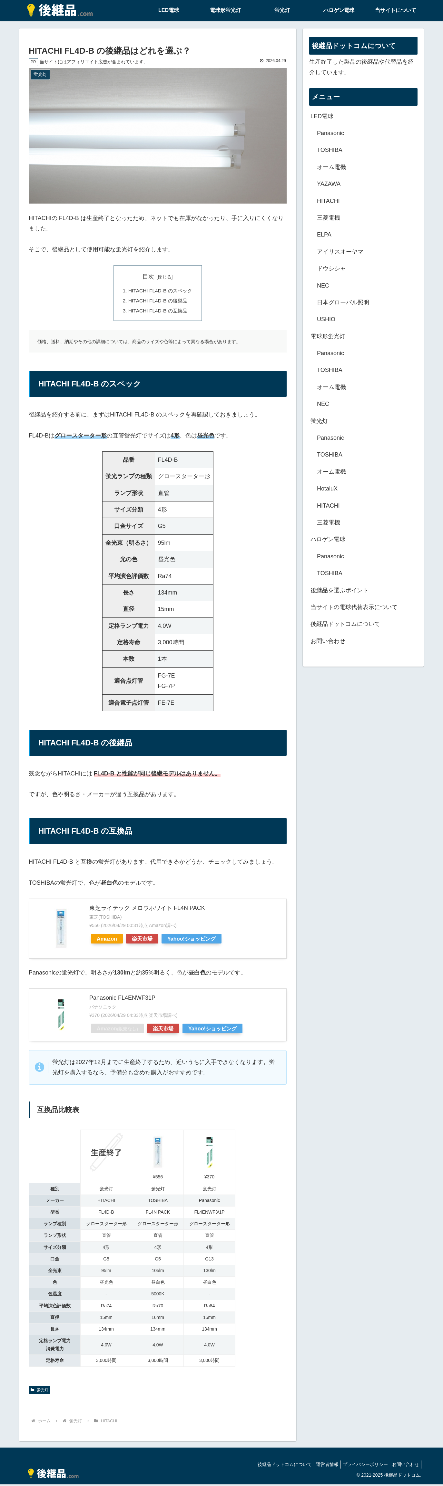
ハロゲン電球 (327, 539)
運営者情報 (321, 1466)
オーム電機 (331, 167)
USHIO (326, 319)
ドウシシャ (331, 268)
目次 (148, 276)
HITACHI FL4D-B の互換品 (158, 312)
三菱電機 (328, 218)
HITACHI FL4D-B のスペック (160, 291)
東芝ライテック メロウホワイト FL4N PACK (147, 909)
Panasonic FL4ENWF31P (122, 999)
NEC (323, 285)
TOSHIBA (329, 150)
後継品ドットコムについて (345, 624)
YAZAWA (328, 184)
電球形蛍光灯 (327, 336)
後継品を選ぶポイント (339, 590)
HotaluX (327, 488)
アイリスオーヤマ (340, 251)
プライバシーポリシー (361, 1466)
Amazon (107, 940)
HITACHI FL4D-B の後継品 (158, 301)
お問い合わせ (327, 641)
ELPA (324, 234)
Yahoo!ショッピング (191, 940)
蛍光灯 (39, 1391)
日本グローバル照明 (343, 302)
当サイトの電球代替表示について (354, 607)
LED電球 (321, 116)
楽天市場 (142, 940)
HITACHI (328, 201)
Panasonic (330, 133)
